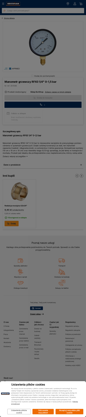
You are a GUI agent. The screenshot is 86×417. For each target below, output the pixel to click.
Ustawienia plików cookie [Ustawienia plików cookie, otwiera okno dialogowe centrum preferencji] (19, 411)
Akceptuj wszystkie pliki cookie (69, 411)
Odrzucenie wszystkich (43, 411)
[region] (43, 399)
